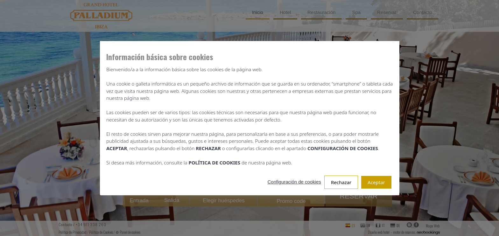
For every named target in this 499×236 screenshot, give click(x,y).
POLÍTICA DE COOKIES (214, 162)
